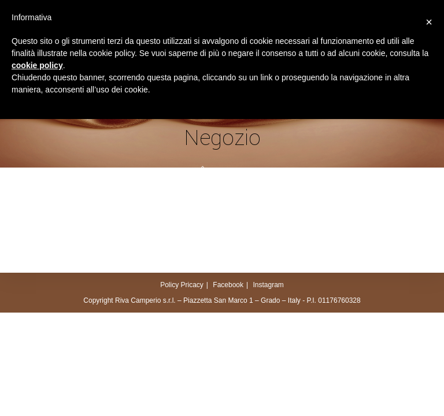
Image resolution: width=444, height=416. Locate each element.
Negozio (231, 170)
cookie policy (37, 65)
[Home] (202, 170)
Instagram (268, 285)
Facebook (228, 285)
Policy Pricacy (182, 285)
